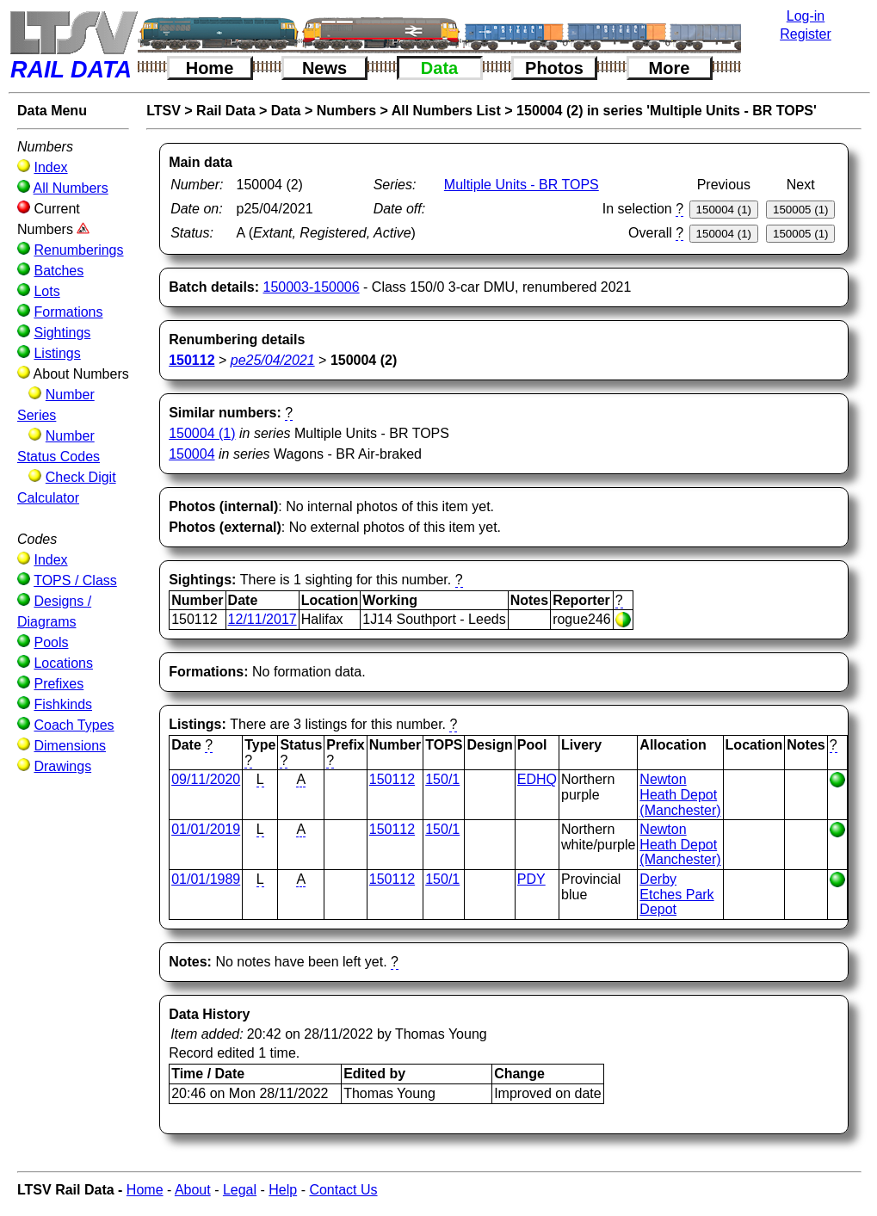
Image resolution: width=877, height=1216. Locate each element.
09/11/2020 (205, 779)
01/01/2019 (205, 829)
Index (50, 167)
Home (210, 68)
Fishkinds (63, 704)
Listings (57, 353)
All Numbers (71, 188)
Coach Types (74, 725)
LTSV (163, 110)
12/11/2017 (262, 619)
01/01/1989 (205, 879)
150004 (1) (202, 433)
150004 (191, 454)
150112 (392, 779)
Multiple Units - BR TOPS (521, 184)
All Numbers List (446, 110)
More (669, 68)
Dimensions (70, 745)
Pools (51, 642)
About (193, 1189)
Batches (58, 270)
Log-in (806, 16)
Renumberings (78, 250)
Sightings (62, 332)
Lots (46, 291)
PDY (531, 879)
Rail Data (225, 110)
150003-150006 (311, 287)
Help (283, 1189)
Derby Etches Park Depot (676, 894)
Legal (239, 1189)
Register (805, 34)
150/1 (442, 779)
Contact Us (343, 1189)
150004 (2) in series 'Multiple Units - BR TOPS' (666, 110)
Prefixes (58, 683)
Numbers (346, 110)
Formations (68, 312)
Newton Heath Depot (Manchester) (679, 794)
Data (439, 68)
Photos (554, 68)
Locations (63, 663)
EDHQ (537, 779)
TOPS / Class (75, 580)
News (324, 68)
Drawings (62, 766)
